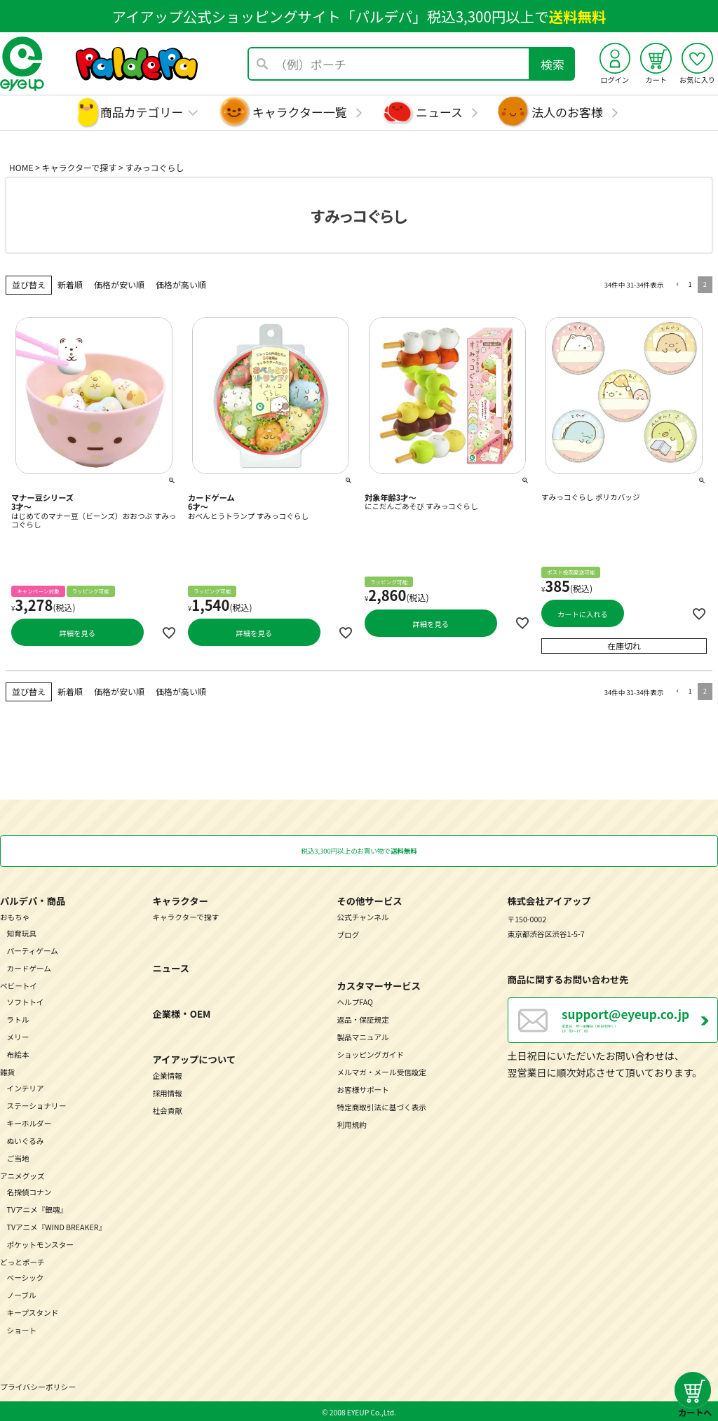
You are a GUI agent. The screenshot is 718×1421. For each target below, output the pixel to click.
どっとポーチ (22, 1260)
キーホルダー (29, 1122)
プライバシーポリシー (38, 1385)
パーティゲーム (32, 949)
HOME (21, 167)
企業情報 (167, 1074)
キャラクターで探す (79, 167)
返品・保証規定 (362, 1018)
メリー (18, 1035)
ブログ (348, 933)
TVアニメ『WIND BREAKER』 (57, 1225)
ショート (22, 1329)
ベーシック (25, 1277)
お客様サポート (362, 1088)
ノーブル (21, 1294)
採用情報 (167, 1091)
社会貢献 (167, 1109)
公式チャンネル (362, 915)
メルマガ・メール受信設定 (381, 1070)
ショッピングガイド (370, 1053)
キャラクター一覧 (299, 112)
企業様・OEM (181, 1012)
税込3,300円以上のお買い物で (358, 850)
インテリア (25, 1087)
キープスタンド (33, 1312)
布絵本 (18, 1053)
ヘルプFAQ (354, 1000)
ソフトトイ (25, 1000)
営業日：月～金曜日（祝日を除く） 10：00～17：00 (639, 1023)
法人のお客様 (567, 112)
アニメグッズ (22, 1174)
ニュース (439, 112)
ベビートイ (18, 984)
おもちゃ (15, 915)
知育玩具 (22, 932)
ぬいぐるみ (25, 1139)
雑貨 (7, 1070)
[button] (675, 285)
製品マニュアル (362, 1035)
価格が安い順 (119, 284)
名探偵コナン (29, 1190)
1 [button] (689, 284)
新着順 (70, 284)
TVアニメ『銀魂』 (37, 1208)
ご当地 (18, 1157)
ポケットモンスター (40, 1243)
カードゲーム (29, 967)
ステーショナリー (37, 1104)
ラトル (18, 1018)
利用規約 (352, 1123)
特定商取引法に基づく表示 (381, 1105)
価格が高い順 (181, 284)
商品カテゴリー (142, 112)
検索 (552, 64)
